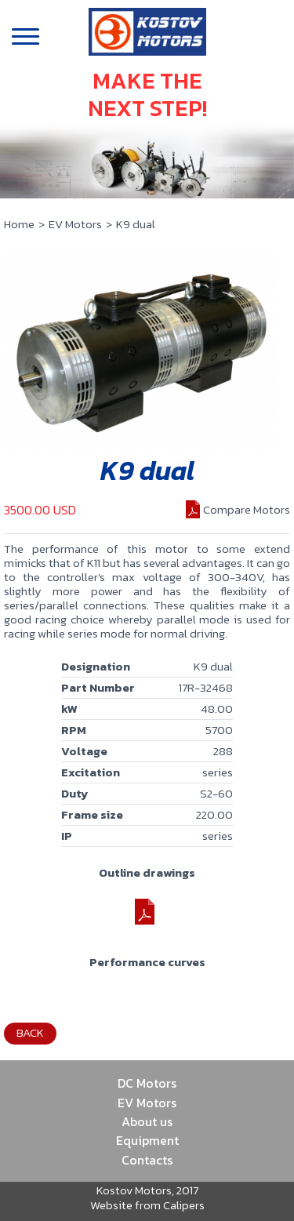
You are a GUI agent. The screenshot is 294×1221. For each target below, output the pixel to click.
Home (19, 224)
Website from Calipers (147, 1205)
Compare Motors (246, 509)
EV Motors (75, 224)
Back (30, 1032)
